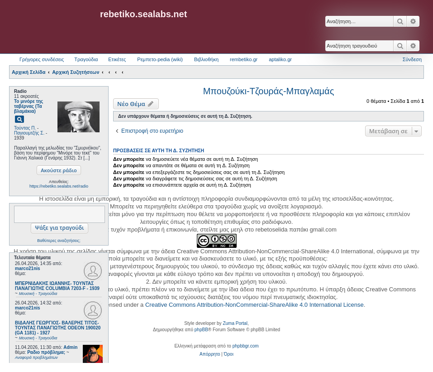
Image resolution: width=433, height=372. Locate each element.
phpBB (201, 329)
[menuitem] (210, 354)
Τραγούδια (86, 59)
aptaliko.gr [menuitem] (280, 59)
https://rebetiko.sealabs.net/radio (58, 186)
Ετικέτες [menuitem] (117, 59)
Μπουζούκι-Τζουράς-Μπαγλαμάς (268, 91)
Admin (70, 347)
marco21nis (27, 268)
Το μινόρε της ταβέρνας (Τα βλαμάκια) (28, 106)
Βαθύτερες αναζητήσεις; (58, 240)
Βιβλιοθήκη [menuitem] (206, 59)
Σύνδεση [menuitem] (412, 59)
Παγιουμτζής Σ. (29, 132)
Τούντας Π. (25, 128)
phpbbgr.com (246, 345)
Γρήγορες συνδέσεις (41, 59)
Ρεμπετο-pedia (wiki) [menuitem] (160, 59)
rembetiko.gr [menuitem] (243, 59)
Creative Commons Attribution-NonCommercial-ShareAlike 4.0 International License (254, 304)
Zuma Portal (235, 323)
